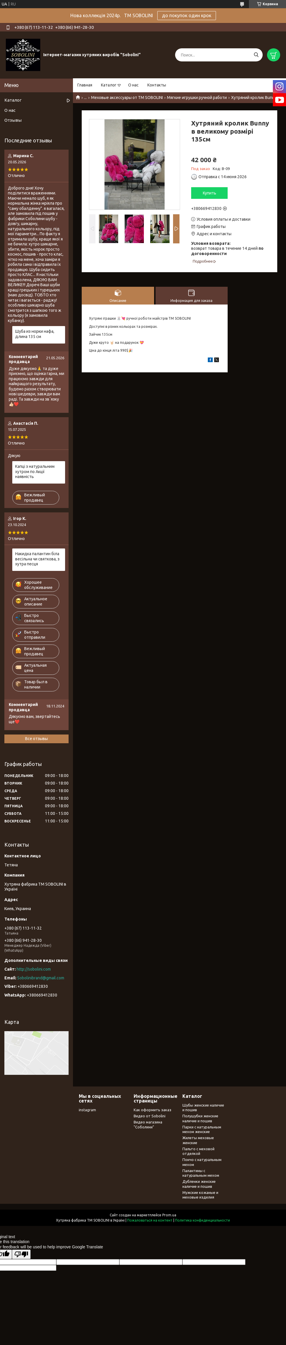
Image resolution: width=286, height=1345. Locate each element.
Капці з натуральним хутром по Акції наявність (35, 471)
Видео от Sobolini (149, 1116)
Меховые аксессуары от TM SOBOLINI (127, 97)
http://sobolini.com (34, 969)
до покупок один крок (186, 15)
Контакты (156, 85)
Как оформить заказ (152, 1110)
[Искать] (256, 54)
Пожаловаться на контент (149, 1220)
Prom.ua (169, 1215)
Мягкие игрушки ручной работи (197, 97)
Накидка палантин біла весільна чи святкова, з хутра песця (37, 558)
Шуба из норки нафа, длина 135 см (34, 334)
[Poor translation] (21, 1254)
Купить (209, 193)
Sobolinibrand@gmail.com (40, 978)
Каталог (108, 85)
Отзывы (13, 120)
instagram (87, 1110)
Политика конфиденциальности (202, 1220)
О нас (133, 85)
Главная (84, 85)
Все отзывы (36, 738)
